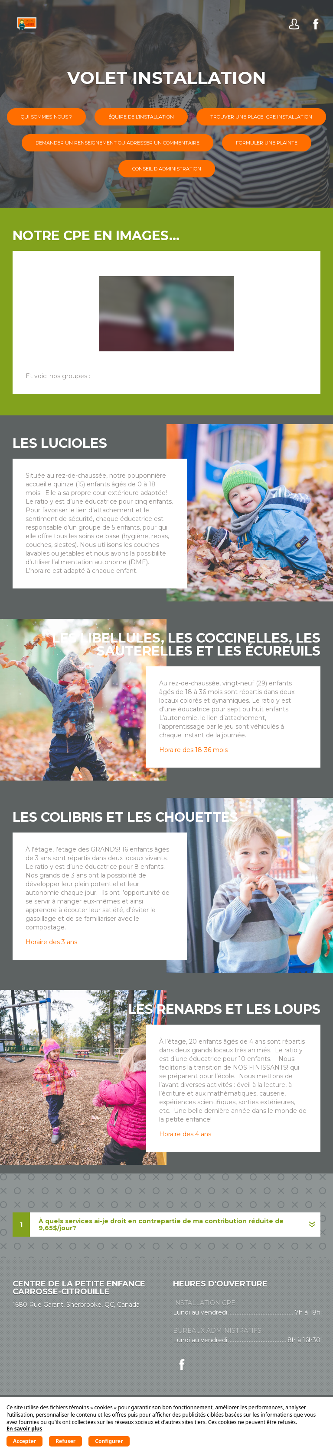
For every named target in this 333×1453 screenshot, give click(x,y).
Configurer (109, 1441)
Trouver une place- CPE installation (261, 117)
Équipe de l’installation (141, 117)
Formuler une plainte (266, 143)
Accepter (24, 1441)
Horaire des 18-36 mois (193, 750)
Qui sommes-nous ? (46, 117)
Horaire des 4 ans (185, 1134)
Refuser (65, 1441)
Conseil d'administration (166, 169)
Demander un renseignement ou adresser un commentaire (117, 143)
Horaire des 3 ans (51, 942)
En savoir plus (24, 1428)
